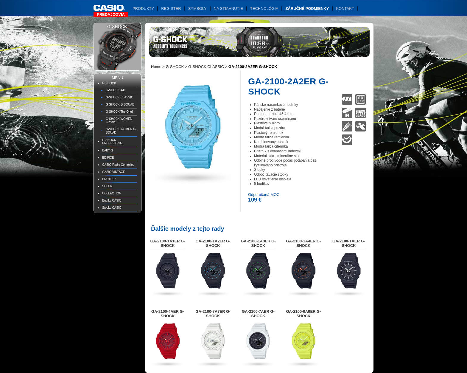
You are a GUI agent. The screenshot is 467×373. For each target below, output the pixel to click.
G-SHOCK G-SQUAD (120, 104)
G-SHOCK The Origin (120, 111)
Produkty (143, 8)
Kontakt (345, 8)
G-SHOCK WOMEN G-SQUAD (121, 131)
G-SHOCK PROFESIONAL (112, 141)
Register (171, 8)
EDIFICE (108, 157)
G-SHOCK (109, 83)
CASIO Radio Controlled (118, 164)
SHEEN (107, 186)
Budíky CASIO (111, 200)
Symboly (197, 8)
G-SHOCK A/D (115, 90)
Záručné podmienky (307, 8)
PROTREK (109, 179)
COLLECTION (111, 193)
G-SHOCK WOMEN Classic (119, 120)
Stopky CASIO (111, 207)
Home (156, 66)
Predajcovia (111, 14)
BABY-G (107, 150)
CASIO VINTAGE (113, 172)
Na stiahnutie (228, 8)
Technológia (264, 8)
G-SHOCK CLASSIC (119, 97)
